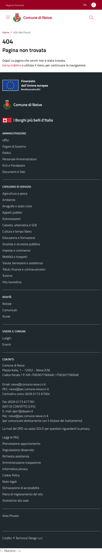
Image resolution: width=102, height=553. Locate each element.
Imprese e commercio (16, 250)
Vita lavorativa (11, 282)
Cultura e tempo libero (16, 231)
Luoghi (6, 338)
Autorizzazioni (11, 218)
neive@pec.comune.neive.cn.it (29, 389)
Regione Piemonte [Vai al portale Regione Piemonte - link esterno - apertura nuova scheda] (15, 5)
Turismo (7, 275)
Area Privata (10, 515)
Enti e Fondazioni (13, 165)
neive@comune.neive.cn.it (28, 384)
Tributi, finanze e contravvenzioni (23, 269)
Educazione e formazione (18, 237)
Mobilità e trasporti (14, 256)
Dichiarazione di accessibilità (20, 487)
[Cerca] (91, 17)
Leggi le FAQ (10, 437)
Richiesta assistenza (15, 456)
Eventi (6, 344)
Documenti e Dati (13, 171)
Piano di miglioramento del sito (22, 494)
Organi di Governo (14, 146)
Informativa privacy (15, 468)
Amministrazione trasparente (21, 462)
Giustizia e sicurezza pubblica (21, 244)
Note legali (9, 481)
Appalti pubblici (12, 212)
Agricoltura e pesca (14, 193)
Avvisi (6, 316)
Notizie (6, 303)
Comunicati (9, 310)
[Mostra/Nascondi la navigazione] (8, 17)
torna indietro (11, 65)
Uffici (5, 140)
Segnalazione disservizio (18, 449)
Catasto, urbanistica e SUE (19, 225)
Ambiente (8, 199)
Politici (6, 152)
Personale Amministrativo (19, 159)
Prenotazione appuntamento (21, 443)
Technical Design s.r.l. (29, 538)
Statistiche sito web (15, 500)
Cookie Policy (11, 475)
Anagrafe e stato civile (17, 206)
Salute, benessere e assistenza (22, 263)
